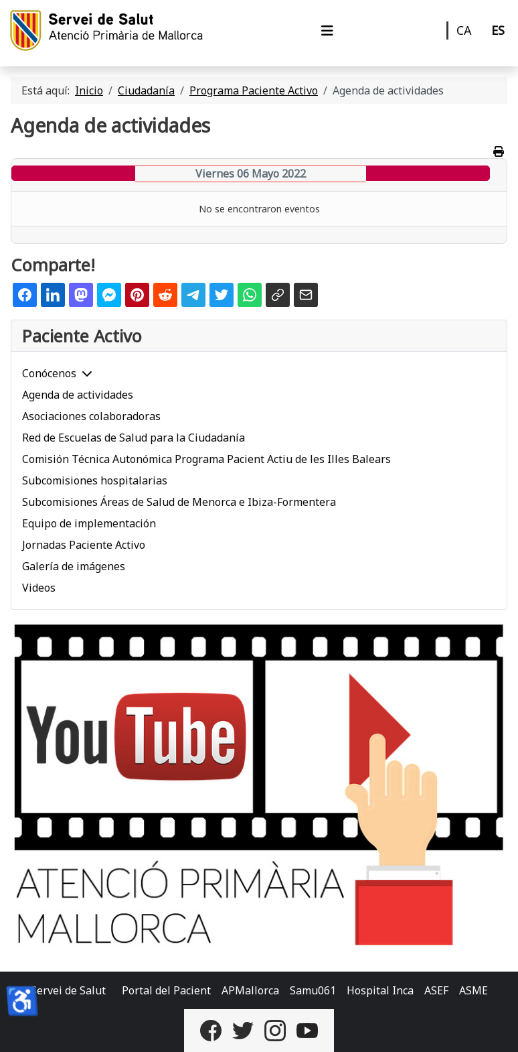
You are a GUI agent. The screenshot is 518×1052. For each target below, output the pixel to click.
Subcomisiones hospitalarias (94, 480)
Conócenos (49, 373)
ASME (473, 990)
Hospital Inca (380, 990)
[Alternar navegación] (327, 31)
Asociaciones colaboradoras (91, 416)
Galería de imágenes (73, 566)
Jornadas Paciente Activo (83, 544)
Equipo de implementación (89, 523)
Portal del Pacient (166, 990)
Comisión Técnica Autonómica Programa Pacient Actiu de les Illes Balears (206, 459)
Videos (39, 587)
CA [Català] (464, 30)
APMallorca (250, 990)
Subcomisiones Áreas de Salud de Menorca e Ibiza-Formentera (179, 502)
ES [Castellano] (498, 30)
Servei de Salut (68, 990)
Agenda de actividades (77, 394)
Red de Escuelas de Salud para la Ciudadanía (133, 437)
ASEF (436, 990)
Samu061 (313, 990)
